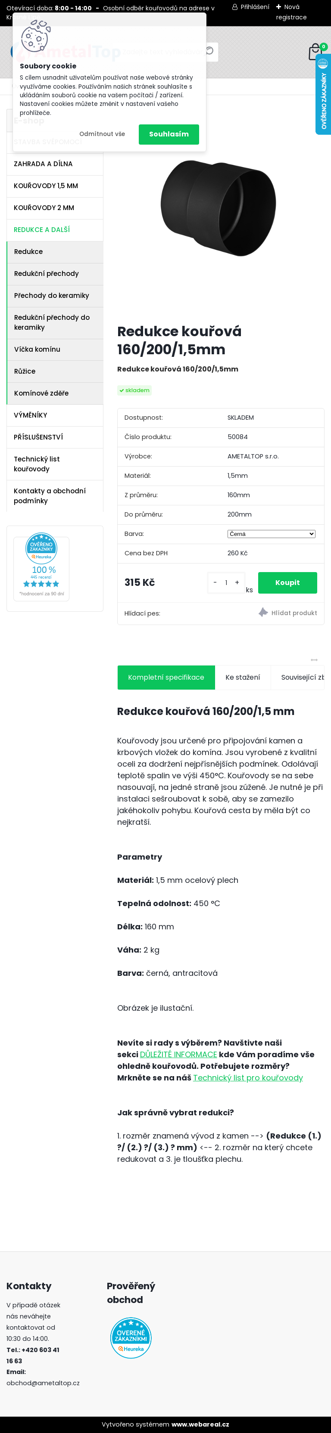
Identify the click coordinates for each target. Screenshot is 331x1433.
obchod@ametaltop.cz (43, 1383)
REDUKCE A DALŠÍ (42, 229)
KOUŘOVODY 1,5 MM (46, 185)
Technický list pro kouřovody (248, 1077)
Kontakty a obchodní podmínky (50, 495)
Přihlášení (255, 7)
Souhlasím (169, 134)
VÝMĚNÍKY (30, 415)
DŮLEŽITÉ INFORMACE (178, 1054)
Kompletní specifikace (166, 677)
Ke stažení (242, 677)
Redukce (28, 251)
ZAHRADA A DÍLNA (43, 163)
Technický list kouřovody (37, 464)
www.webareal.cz (200, 1424)
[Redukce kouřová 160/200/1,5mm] (221, 212)
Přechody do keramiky (51, 295)
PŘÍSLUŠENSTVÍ (38, 437)
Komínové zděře (41, 393)
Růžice (24, 371)
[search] (208, 54)
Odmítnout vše (102, 134)
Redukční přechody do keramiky (52, 322)
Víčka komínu (37, 349)
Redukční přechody (46, 273)
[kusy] (226, 583)
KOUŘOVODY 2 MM (44, 207)
